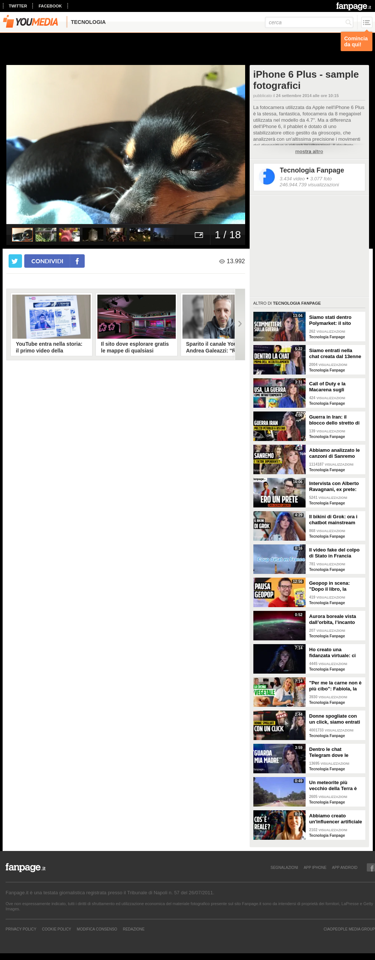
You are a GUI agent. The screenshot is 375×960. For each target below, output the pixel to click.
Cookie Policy (56, 929)
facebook (50, 6)
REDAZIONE (133, 929)
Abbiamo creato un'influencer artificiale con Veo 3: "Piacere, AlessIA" (335, 819)
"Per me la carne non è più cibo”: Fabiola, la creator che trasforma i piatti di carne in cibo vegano (335, 686)
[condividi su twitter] (15, 261)
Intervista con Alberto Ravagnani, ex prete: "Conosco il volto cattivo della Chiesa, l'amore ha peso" (334, 487)
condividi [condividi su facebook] (47, 260)
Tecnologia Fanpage (312, 170)
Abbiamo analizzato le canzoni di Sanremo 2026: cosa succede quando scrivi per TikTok (334, 453)
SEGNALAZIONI (284, 867)
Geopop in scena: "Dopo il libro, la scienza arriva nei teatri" (329, 586)
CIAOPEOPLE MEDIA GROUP (349, 929)
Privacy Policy (21, 929)
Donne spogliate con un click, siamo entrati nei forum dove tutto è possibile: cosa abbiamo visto (334, 719)
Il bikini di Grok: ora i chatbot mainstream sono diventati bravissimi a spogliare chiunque (334, 520)
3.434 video (292, 178)
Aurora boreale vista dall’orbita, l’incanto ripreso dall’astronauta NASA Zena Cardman (335, 619)
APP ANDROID (344, 867)
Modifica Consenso (97, 929)
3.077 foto (321, 178)
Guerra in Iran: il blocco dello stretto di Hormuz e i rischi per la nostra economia (336, 420)
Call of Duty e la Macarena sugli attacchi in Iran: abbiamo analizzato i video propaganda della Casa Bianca (332, 387)
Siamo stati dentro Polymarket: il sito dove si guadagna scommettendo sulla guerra (332, 320)
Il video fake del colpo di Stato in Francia (334, 553)
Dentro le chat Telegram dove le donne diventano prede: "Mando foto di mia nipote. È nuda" (334, 752)
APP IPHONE (315, 867)
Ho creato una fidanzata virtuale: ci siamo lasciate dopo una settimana (332, 653)
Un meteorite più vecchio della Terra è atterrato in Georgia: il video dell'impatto (334, 786)
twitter (18, 6)
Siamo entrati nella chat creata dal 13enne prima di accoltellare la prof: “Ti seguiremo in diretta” (335, 354)
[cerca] (309, 22)
